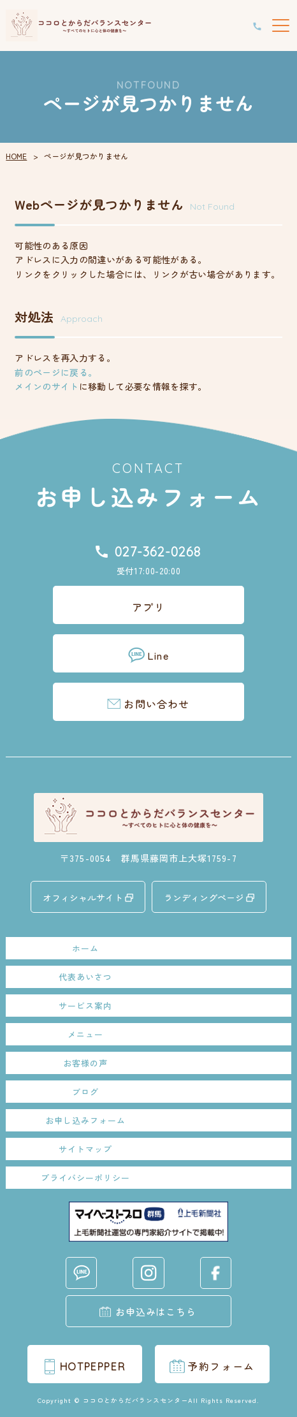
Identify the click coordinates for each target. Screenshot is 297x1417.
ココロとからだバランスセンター (135, 1400)
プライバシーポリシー (85, 1178)
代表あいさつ (85, 977)
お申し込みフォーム (85, 1120)
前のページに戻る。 (56, 372)
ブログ (85, 1092)
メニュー (85, 1034)
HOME (16, 155)
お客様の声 (85, 1063)
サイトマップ (85, 1149)
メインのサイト (46, 386)
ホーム (85, 948)
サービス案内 (85, 1005)
